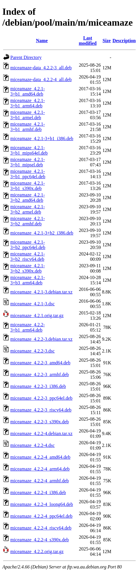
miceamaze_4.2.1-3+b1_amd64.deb (27, 91)
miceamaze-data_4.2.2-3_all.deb (41, 67)
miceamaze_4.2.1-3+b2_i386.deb (41, 232)
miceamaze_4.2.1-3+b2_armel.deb (27, 209)
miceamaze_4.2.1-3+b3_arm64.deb (27, 280)
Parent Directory (26, 57)
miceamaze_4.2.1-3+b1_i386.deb (41, 138)
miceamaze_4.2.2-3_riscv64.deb (40, 409)
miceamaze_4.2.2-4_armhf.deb (39, 480)
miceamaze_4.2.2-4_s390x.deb (39, 539)
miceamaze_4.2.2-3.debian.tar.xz (41, 339)
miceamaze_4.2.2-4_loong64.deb (41, 504)
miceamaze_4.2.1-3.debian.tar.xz (41, 291)
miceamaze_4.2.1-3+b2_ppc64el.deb (27, 245)
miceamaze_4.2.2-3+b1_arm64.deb (27, 327)
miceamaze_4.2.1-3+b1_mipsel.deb (27, 162)
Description (124, 40)
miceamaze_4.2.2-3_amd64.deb (40, 362)
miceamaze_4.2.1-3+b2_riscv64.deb (27, 256)
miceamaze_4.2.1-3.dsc (32, 303)
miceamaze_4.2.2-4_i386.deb (38, 492)
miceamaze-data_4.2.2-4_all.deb (41, 79)
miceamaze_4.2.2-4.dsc (32, 445)
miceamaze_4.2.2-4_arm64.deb (40, 468)
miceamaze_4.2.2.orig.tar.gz (37, 551)
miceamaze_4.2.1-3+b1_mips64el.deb (29, 150)
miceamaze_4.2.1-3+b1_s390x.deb (27, 186)
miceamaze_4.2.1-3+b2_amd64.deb (27, 197)
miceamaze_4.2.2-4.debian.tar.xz (41, 433)
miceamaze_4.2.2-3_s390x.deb (39, 421)
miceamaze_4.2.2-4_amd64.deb (40, 457)
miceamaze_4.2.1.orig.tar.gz (37, 315)
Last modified (87, 40)
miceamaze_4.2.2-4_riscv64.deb (40, 527)
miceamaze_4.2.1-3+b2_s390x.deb (27, 268)
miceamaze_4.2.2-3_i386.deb (38, 386)
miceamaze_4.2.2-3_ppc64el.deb (41, 398)
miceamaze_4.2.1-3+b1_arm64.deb (27, 103)
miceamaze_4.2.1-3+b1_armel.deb (27, 115)
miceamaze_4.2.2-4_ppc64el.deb (41, 516)
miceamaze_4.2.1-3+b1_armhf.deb (27, 127)
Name (42, 40)
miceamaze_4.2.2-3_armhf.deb (39, 374)
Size (106, 40)
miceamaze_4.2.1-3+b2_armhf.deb (27, 221)
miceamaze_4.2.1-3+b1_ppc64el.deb (27, 174)
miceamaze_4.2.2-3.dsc (32, 350)
